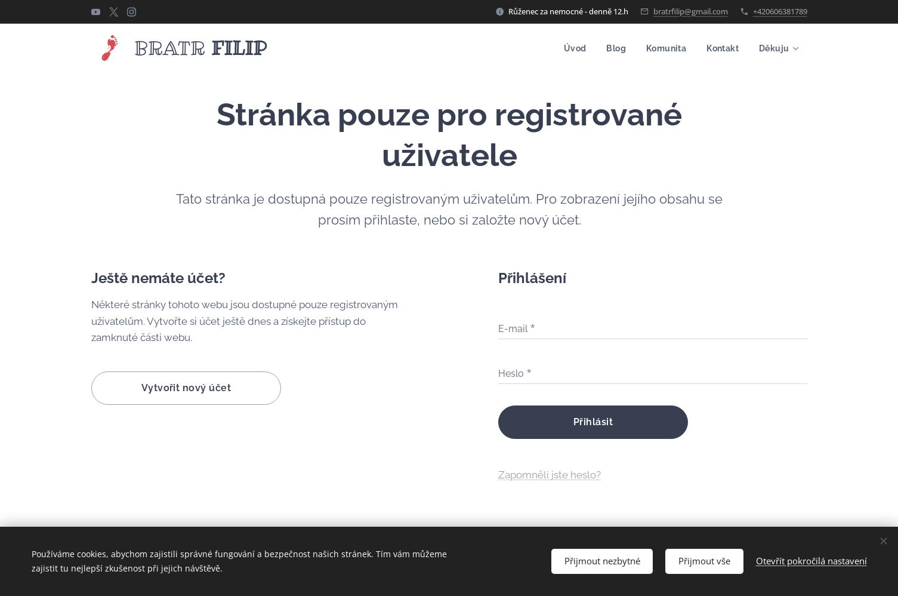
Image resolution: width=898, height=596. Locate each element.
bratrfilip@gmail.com (690, 11)
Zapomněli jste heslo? (549, 475)
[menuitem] (570, 48)
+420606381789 (780, 11)
